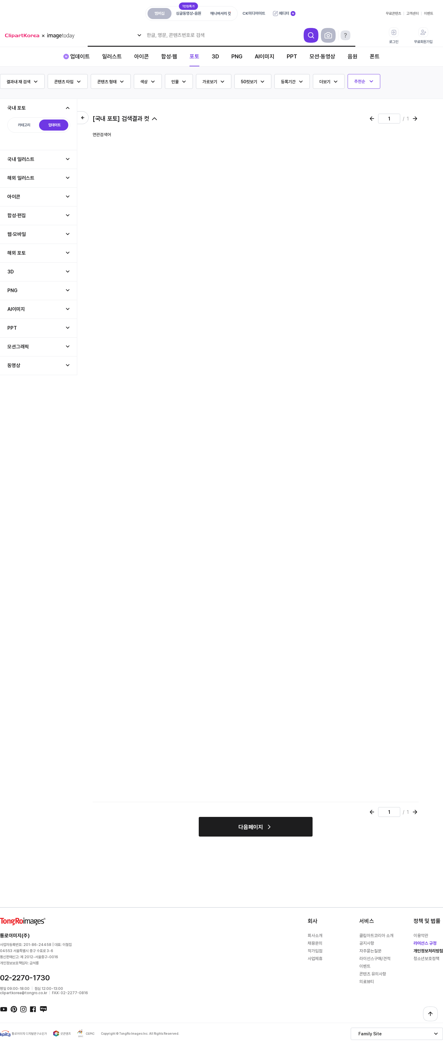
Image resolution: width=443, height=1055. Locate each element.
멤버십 (159, 13)
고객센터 (412, 13)
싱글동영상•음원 (188, 12)
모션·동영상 (322, 56)
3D (215, 56)
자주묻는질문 (370, 950)
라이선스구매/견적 (374, 958)
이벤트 (428, 13)
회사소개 (315, 935)
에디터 (284, 13)
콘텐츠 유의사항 (372, 973)
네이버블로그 (43, 1009)
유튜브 (3, 1009)
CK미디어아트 (253, 13)
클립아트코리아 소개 (376, 935)
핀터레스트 (13, 1009)
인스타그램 (23, 1009)
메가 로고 (42, 36)
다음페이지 (250, 827)
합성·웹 (169, 56)
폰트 (375, 56)
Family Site (370, 1033)
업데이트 (80, 56)
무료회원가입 (423, 35)
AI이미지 (264, 56)
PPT (292, 56)
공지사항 (366, 943)
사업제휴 (315, 958)
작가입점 (315, 950)
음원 (352, 56)
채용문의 (315, 943)
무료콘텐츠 (393, 13)
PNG (236, 56)
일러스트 (112, 56)
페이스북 (33, 1009)
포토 (194, 56)
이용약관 (420, 935)
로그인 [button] (394, 35)
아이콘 (141, 56)
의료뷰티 (366, 981)
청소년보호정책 (426, 958)
